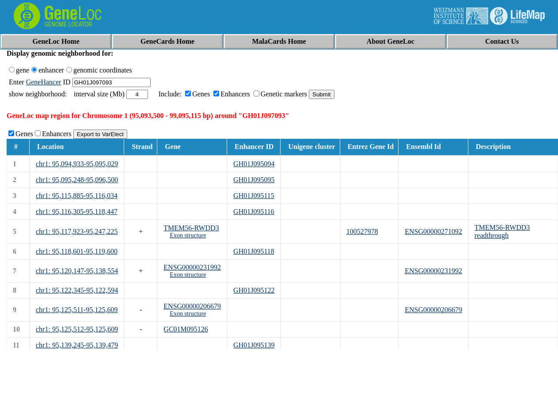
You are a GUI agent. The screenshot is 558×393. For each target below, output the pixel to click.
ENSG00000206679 (192, 306)
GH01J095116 (253, 211)
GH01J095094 (253, 164)
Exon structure (188, 235)
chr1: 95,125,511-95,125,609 (77, 309)
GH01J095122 (253, 290)
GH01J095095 (253, 179)
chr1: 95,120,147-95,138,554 (77, 271)
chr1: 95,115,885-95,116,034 (77, 195)
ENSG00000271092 (433, 231)
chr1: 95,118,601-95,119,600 (77, 251)
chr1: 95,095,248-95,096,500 (77, 179)
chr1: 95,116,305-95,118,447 (77, 211)
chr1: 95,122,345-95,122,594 (77, 290)
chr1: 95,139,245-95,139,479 (77, 345)
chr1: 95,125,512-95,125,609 (77, 329)
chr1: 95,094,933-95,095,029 (77, 164)
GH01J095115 (253, 195)
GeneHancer (43, 82)
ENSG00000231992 (192, 267)
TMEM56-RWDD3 (191, 228)
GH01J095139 (253, 345)
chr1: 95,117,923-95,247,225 (77, 231)
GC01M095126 (185, 329)
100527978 (362, 231)
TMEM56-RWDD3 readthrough (502, 231)
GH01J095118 (253, 251)
